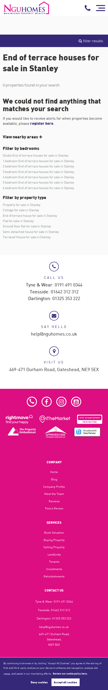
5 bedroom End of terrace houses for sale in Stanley (38, 182)
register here (41, 123)
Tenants (54, 561)
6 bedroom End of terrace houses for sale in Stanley (38, 188)
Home (54, 472)
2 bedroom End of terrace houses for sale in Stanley (38, 166)
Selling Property (54, 547)
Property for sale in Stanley (22, 205)
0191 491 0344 (68, 285)
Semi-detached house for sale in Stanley (31, 232)
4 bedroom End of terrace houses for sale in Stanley (38, 177)
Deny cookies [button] (39, 682)
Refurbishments (54, 576)
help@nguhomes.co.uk (54, 334)
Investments (54, 569)
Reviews (54, 501)
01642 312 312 (64, 291)
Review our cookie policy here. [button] (70, 673)
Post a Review (54, 508)
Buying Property (54, 540)
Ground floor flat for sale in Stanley (27, 226)
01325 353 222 (66, 298)
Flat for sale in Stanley (18, 221)
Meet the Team (54, 494)
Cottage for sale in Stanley (21, 210)
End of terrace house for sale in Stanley (30, 215)
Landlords (54, 554)
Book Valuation (54, 532)
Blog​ (54, 479)
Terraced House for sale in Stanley (27, 237)
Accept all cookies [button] (65, 682)
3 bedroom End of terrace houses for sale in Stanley (38, 172)
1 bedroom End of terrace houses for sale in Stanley (38, 161)
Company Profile (54, 486)
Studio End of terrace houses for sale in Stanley (36, 155)
